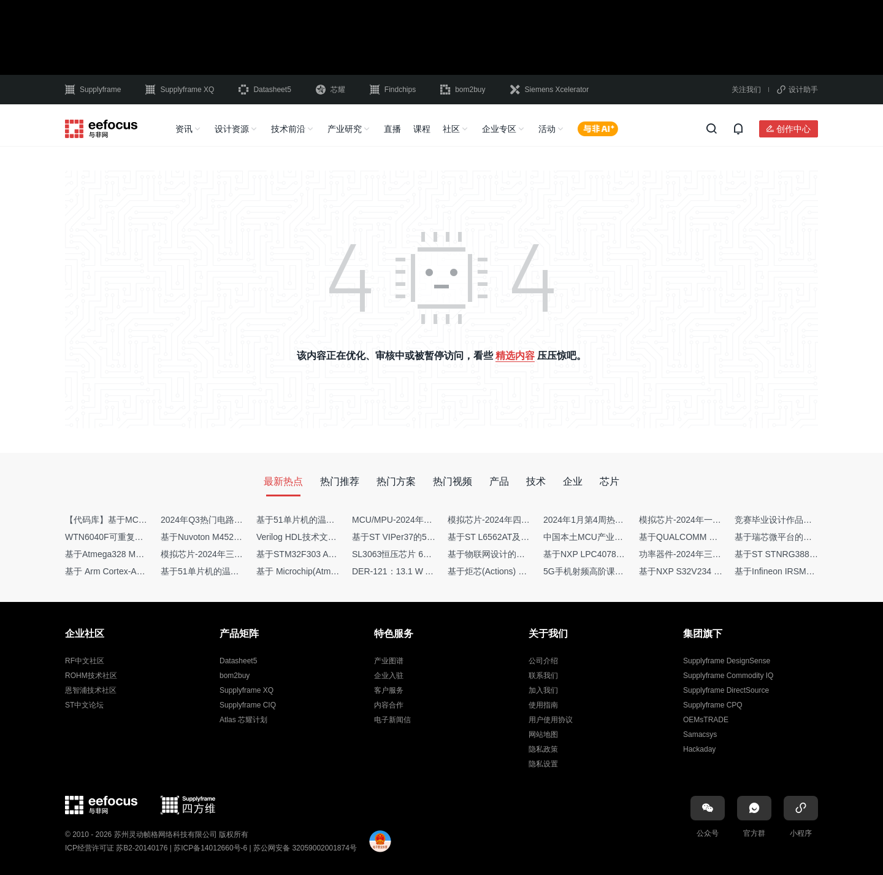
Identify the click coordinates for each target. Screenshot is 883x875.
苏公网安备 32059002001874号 (305, 848)
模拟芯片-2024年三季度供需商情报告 (232, 554)
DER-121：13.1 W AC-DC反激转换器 (423, 571)
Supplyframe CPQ (713, 705)
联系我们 (543, 675)
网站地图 (543, 734)
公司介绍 (543, 661)
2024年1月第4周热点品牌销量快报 (609, 520)
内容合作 (388, 705)
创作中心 (793, 129)
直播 (392, 129)
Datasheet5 (265, 89)
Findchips (393, 89)
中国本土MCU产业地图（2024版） (609, 537)
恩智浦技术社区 (91, 690)
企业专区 (499, 129)
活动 (547, 129)
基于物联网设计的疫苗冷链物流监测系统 (525, 554)
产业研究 (344, 129)
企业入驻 (388, 675)
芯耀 (330, 89)
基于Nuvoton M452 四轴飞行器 (220, 537)
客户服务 (388, 690)
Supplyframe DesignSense (726, 661)
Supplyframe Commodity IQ (728, 675)
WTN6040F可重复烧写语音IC (121, 537)
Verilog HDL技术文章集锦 (305, 537)
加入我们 (543, 690)
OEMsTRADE (705, 719)
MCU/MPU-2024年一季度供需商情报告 (426, 520)
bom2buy (462, 89)
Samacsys (700, 734)
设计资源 (232, 129)
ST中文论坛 (84, 705)
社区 (451, 129)
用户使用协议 (551, 719)
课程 (421, 129)
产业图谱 (388, 661)
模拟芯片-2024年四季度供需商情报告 (519, 520)
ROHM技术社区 (91, 675)
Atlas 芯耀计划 (243, 719)
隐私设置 (543, 764)
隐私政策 (543, 749)
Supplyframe (93, 89)
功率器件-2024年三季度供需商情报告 (710, 554)
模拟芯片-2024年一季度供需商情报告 (710, 520)
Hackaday (699, 749)
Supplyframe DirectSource (726, 690)
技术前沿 (288, 129)
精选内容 (515, 355)
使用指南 (543, 705)
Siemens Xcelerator (549, 89)
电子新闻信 (392, 719)
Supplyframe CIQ (248, 705)
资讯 (184, 129)
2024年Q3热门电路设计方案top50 (225, 520)
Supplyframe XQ (179, 89)
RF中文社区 (84, 661)
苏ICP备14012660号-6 (210, 848)
